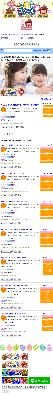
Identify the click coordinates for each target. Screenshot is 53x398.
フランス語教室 (48, 113)
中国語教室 (47, 111)
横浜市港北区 (18, 34)
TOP (2, 34)
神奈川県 (9, 34)
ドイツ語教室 (47, 115)
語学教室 (28, 34)
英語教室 (47, 108)
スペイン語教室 (47, 161)
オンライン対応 (48, 106)
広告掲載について (47, 99)
